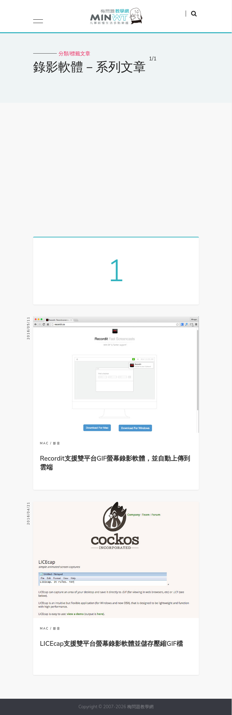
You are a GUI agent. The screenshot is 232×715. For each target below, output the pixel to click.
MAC (44, 443)
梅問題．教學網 (116, 18)
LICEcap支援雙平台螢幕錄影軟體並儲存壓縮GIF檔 (111, 643)
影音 (57, 443)
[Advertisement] (116, 167)
